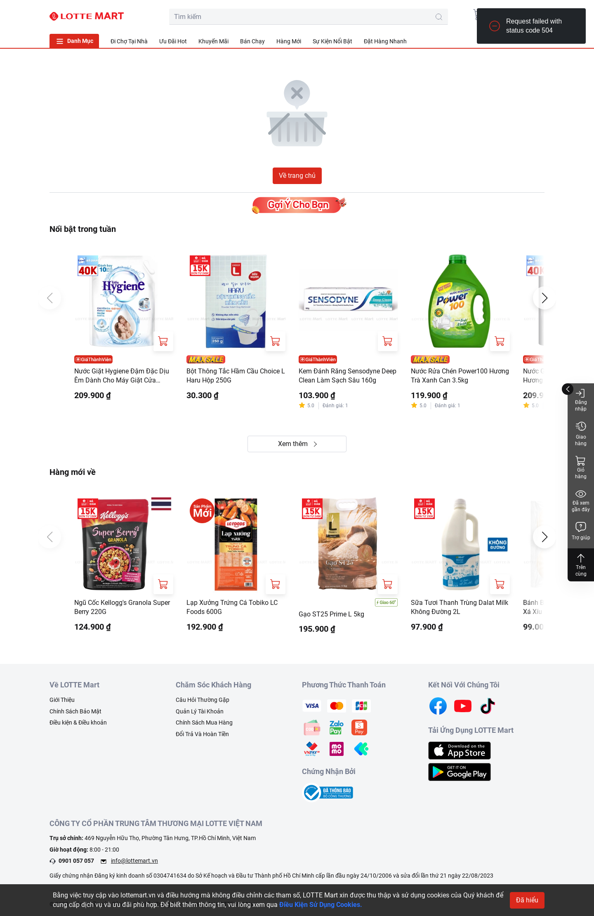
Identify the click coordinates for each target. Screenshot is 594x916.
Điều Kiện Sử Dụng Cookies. (320, 905)
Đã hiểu (527, 900)
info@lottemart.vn (134, 860)
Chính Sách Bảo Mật (75, 711)
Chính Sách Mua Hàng (204, 722)
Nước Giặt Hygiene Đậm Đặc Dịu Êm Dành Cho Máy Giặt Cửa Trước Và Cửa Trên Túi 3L (121, 376)
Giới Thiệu (62, 699)
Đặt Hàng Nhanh (385, 41)
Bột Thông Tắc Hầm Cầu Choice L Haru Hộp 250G (235, 375)
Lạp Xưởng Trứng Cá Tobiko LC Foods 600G (232, 607)
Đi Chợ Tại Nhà (129, 41)
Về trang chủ (297, 175)
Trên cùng (581, 564)
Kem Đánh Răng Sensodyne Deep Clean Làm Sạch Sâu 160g (347, 375)
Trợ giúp (581, 531)
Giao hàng (581, 433)
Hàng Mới (288, 41)
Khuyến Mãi (213, 41)
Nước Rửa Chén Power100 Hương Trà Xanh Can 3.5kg (460, 375)
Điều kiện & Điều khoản (78, 722)
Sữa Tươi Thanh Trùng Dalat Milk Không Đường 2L (459, 607)
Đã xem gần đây (581, 500)
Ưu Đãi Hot (173, 41)
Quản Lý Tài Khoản (200, 711)
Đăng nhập (581, 399)
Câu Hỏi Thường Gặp (202, 699)
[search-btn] (439, 17)
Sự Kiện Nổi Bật (332, 41)
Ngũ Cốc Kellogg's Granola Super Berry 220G (122, 607)
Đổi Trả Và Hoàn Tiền (202, 734)
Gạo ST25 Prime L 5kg (331, 614)
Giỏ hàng (581, 467)
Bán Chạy (252, 41)
